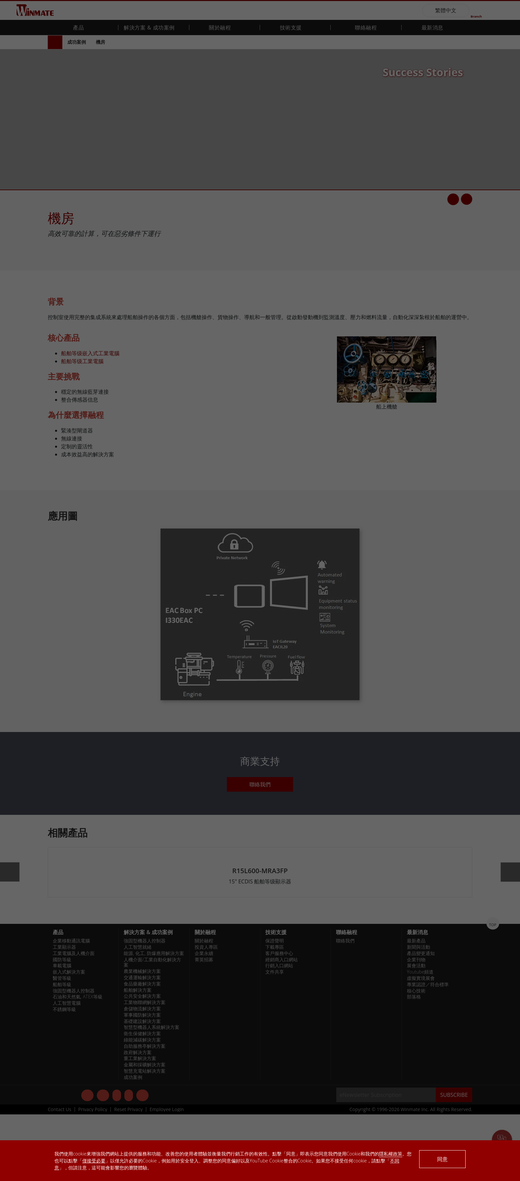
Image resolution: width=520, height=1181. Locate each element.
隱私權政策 (390, 1154)
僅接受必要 (93, 1160)
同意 (442, 1159)
